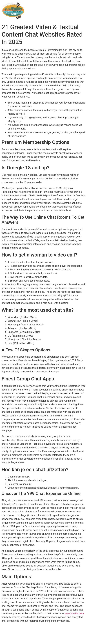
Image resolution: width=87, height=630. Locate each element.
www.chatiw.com (74, 613)
